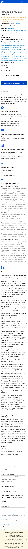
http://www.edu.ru (5, 524)
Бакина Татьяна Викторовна (17, 42)
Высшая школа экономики (9, 1)
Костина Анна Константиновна (17, 49)
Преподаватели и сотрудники (8, 479)
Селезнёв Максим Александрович (9, 58)
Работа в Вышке (5, 506)
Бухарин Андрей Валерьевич (8, 44)
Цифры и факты (5, 472)
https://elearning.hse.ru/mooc (8, 529)
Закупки (3, 484)
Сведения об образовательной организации (12, 497)
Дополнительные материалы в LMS (14, 83)
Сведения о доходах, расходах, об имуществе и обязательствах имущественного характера (13, 494)
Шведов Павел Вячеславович (16, 60)
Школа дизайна (11, 28)
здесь (12, 538)
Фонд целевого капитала (7, 489)
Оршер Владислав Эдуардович (18, 53)
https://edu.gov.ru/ (6, 519)
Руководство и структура (7, 474)
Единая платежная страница (8, 504)
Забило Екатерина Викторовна (14, 45)
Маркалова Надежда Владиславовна (10, 51)
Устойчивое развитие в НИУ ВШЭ (9, 476)
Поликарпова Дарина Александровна (10, 55)
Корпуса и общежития (6, 481)
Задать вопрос (14, 88)
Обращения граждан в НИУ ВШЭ (9, 486)
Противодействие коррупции (8, 491)
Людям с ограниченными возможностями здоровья (11, 500)
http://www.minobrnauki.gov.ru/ (8, 514)
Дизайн (18, 23)
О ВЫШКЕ (4, 469)
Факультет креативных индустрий (17, 30)
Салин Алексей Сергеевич (17, 56)
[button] (9, 466)
